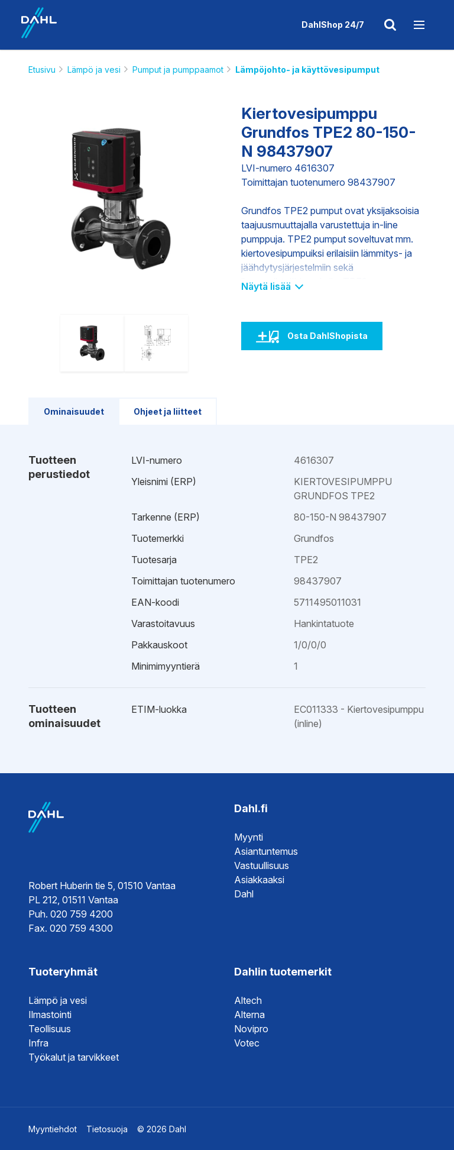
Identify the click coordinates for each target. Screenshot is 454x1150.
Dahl (244, 894)
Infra (38, 1043)
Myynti (248, 837)
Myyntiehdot (52, 1129)
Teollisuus (49, 1029)
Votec (247, 1043)
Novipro (251, 1029)
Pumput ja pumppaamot (177, 69)
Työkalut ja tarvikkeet (73, 1057)
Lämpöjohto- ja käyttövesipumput (307, 69)
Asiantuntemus (266, 851)
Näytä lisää (271, 286)
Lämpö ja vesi (94, 69)
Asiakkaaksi (259, 880)
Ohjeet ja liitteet (168, 411)
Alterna (249, 1014)
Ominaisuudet (74, 411)
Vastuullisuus (261, 865)
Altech (248, 1000)
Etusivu (42, 69)
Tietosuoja (107, 1129)
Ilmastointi (50, 1014)
